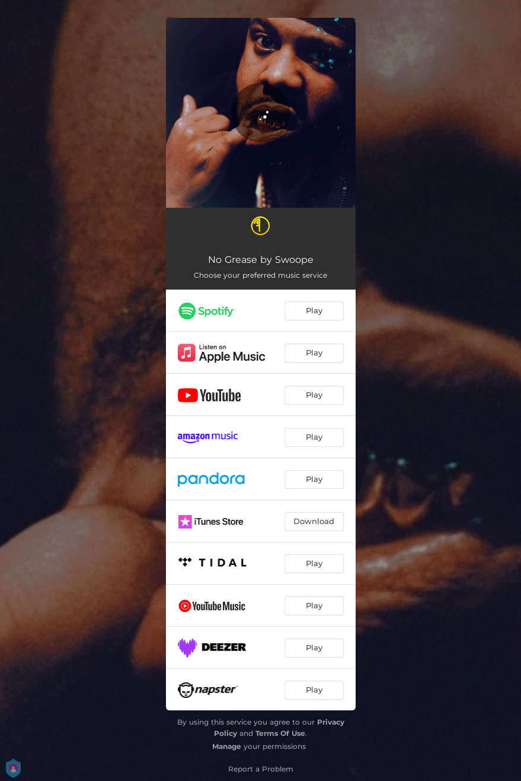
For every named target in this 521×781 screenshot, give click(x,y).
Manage (226, 746)
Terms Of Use (280, 733)
